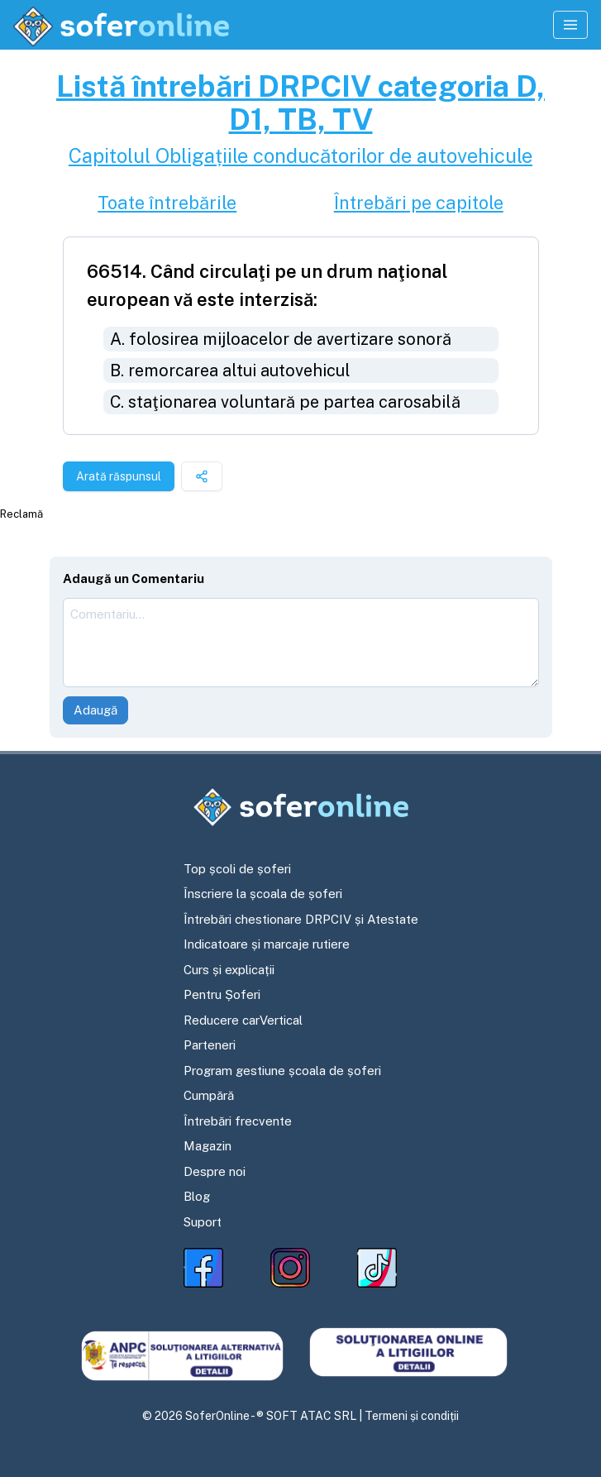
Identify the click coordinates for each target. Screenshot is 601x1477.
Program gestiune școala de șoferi (282, 1071)
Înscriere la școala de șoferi (263, 894)
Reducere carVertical (243, 1020)
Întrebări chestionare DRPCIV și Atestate (301, 919)
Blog (197, 1196)
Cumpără (209, 1095)
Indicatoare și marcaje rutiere (267, 944)
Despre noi (215, 1171)
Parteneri (210, 1045)
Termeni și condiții (412, 1415)
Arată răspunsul (118, 476)
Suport (203, 1222)
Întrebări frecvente (238, 1121)
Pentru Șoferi (222, 994)
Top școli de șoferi (237, 869)
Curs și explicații (229, 970)
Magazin (207, 1146)
